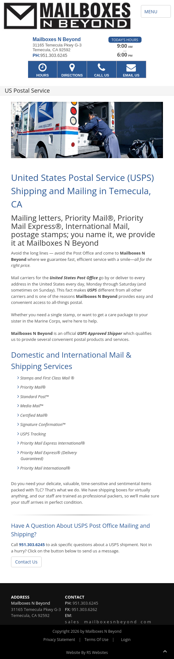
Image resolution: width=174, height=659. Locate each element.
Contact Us (26, 562)
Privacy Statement (59, 639)
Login (125, 639)
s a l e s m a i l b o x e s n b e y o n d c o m (108, 622)
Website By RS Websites (87, 652)
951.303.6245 (32, 544)
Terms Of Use (96, 639)
